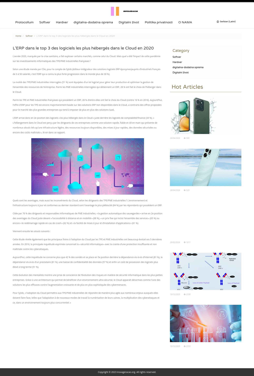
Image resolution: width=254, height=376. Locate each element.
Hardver (62, 22)
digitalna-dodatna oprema (93, 22)
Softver (44, 22)
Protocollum (24, 22)
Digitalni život (129, 22)
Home (18, 36)
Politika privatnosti (159, 22)
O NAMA (185, 22)
